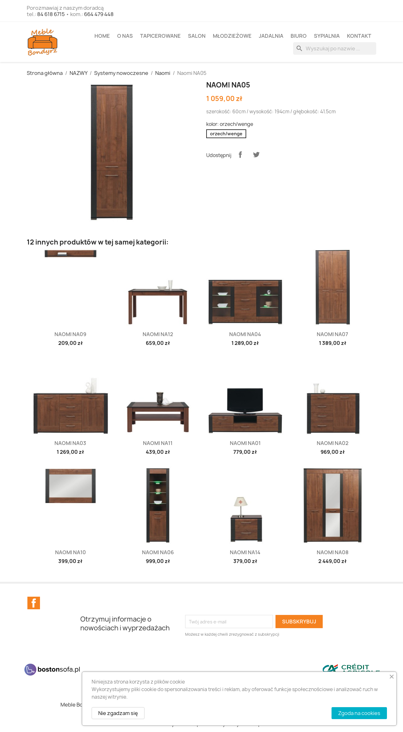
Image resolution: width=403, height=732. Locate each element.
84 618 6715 (51, 14)
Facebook (33, 603)
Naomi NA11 (158, 443)
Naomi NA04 (245, 334)
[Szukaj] (334, 48)
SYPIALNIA (327, 35)
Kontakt (359, 35)
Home (102, 35)
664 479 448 (99, 14)
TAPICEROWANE (160, 35)
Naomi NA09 (70, 334)
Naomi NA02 (333, 443)
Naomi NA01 (245, 443)
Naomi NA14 (245, 552)
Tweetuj (256, 154)
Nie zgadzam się (118, 713)
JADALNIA (271, 35)
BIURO (299, 35)
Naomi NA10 (70, 552)
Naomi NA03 (70, 443)
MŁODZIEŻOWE (232, 35)
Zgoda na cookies (359, 713)
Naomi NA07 (332, 334)
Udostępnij (240, 154)
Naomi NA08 (333, 552)
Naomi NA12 (158, 334)
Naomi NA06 (158, 552)
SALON (197, 35)
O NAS (125, 35)
